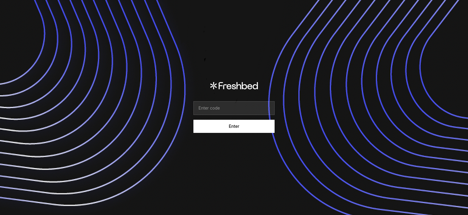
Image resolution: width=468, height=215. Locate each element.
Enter (234, 126)
